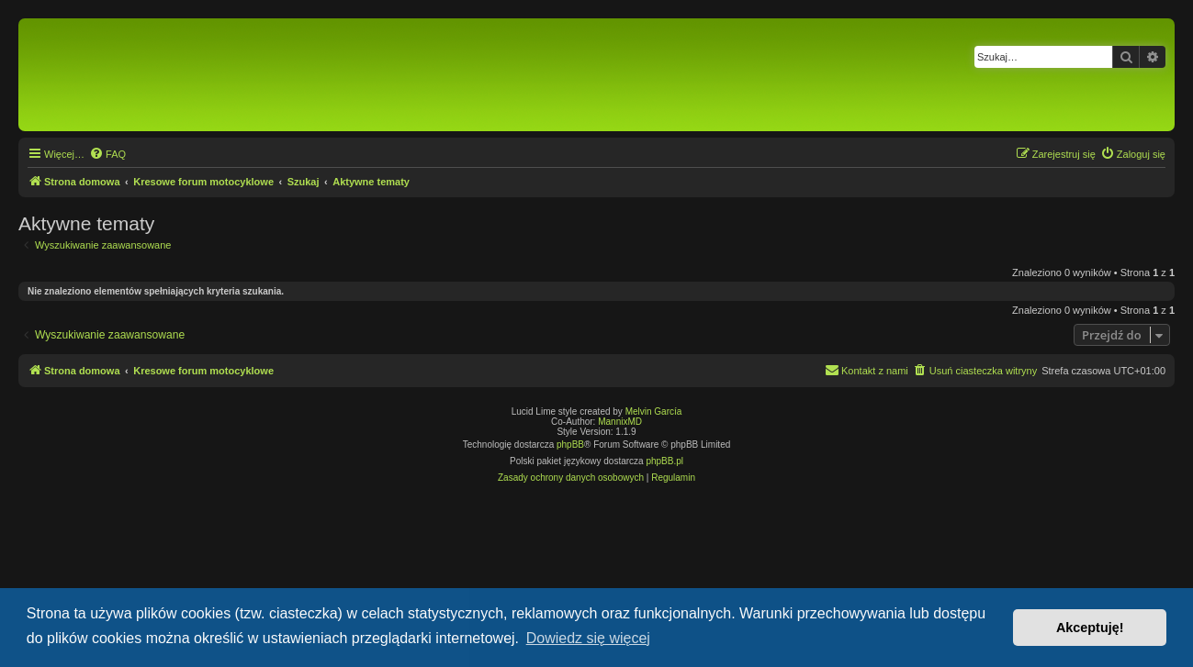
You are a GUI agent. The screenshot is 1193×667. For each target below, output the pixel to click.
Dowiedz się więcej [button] (588, 638)
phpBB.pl (664, 461)
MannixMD (620, 422)
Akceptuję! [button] (1090, 627)
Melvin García (653, 411)
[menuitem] (107, 154)
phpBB (570, 444)
